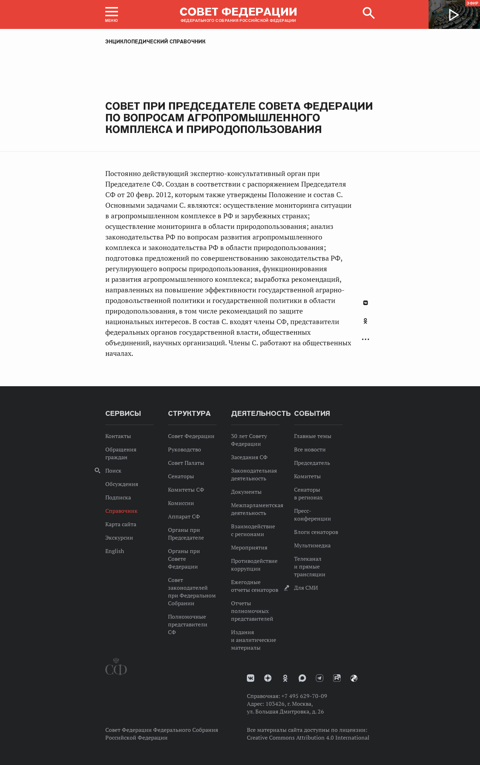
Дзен (268, 678)
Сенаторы (181, 476)
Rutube (337, 678)
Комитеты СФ (186, 489)
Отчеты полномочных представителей (252, 611)
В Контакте (365, 302)
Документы (246, 491)
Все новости (310, 449)
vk (250, 678)
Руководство (184, 449)
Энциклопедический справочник (155, 41)
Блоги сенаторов (316, 531)
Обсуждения (121, 483)
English (114, 550)
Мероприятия (249, 547)
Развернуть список (365, 339)
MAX (302, 678)
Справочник (121, 510)
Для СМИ (306, 587)
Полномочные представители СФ (187, 624)
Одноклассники (365, 321)
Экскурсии (119, 537)
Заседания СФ (249, 457)
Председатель (312, 462)
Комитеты (307, 476)
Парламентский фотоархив (353, 678)
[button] (111, 14)
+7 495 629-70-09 (304, 695)
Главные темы (312, 435)
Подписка (118, 497)
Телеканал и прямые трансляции (309, 566)
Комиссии (181, 502)
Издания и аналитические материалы (253, 640)
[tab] (365, 325)
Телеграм (319, 678)
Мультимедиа (312, 545)
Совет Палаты (186, 462)
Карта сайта (120, 524)
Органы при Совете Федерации (184, 558)
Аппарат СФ (184, 516)
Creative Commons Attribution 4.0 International (308, 737)
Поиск (113, 470)
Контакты (118, 435)
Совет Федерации (191, 435)
